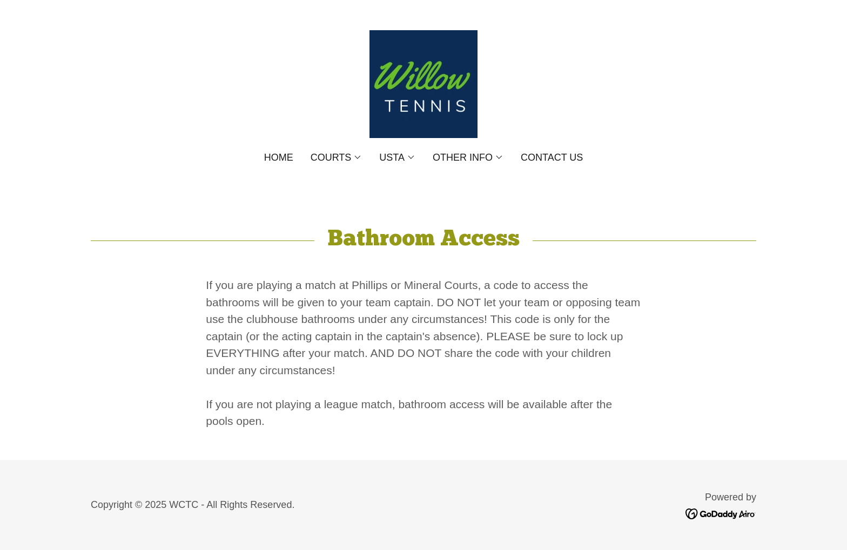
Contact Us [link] (552, 157)
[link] (423, 83)
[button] (336, 157)
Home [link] (278, 157)
